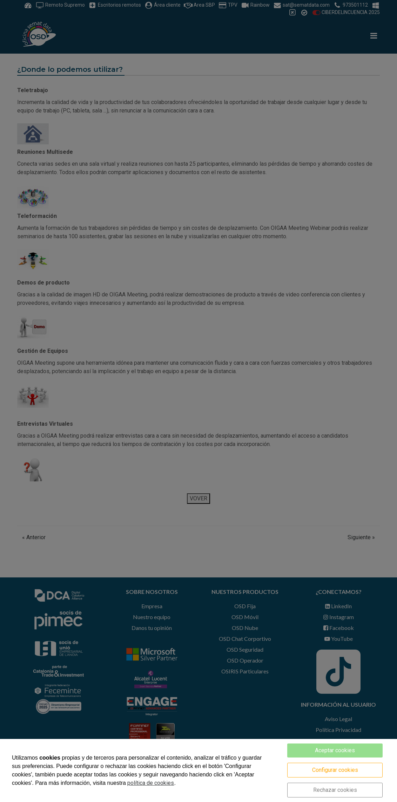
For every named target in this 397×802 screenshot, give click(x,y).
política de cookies (150, 783)
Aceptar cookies (335, 750)
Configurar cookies (335, 770)
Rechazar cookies (335, 790)
